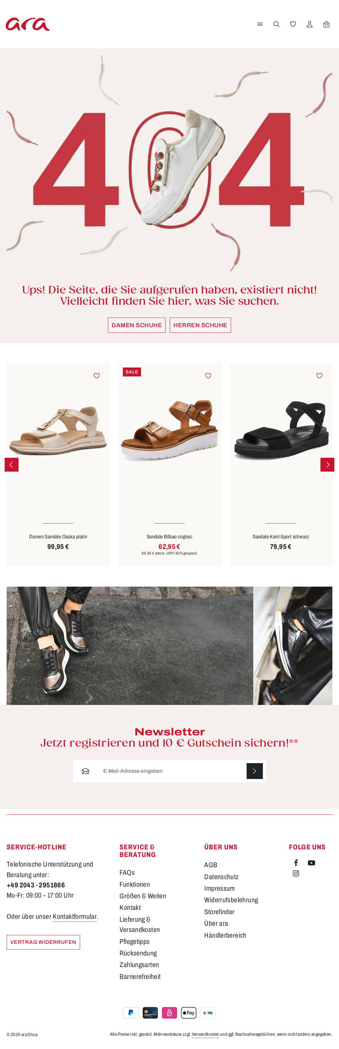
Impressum (219, 888)
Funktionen (135, 884)
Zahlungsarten (139, 964)
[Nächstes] (327, 465)
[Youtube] (311, 864)
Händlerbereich (225, 935)
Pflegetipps (135, 941)
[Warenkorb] (326, 24)
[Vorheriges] (12, 465)
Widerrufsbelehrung (231, 900)
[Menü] (259, 24)
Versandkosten (205, 1034)
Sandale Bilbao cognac (169, 536)
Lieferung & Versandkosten (140, 924)
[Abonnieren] (255, 771)
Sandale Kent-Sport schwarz (281, 536)
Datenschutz (221, 876)
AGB (210, 865)
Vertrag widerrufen (43, 942)
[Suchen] (276, 24)
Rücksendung (138, 953)
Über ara (216, 923)
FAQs (127, 872)
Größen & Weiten (143, 896)
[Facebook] (296, 864)
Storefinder (219, 911)
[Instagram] (296, 874)
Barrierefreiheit (140, 976)
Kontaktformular (75, 916)
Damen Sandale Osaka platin (58, 536)
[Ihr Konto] (309, 24)
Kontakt (130, 907)
